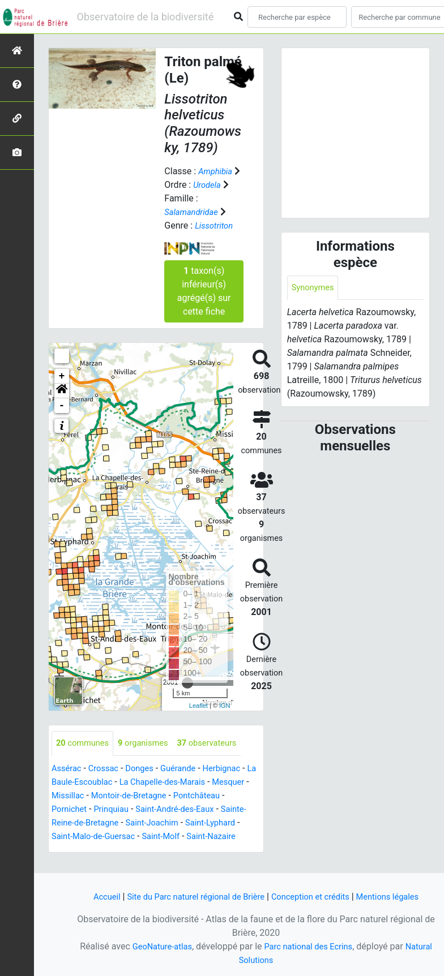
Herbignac (235, 769)
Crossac (107, 769)
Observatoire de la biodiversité (145, 17)
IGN (224, 705)
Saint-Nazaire (127, 850)
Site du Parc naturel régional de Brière (190, 896)
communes (85, 743)
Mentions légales (399, 896)
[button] (61, 391)
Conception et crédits (315, 896)
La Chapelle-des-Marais (189, 782)
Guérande (188, 769)
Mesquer (69, 796)
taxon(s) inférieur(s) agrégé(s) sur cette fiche (204, 291)
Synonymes (315, 288)
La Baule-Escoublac (95, 782)
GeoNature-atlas (157, 946)
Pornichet (129, 810)
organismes (150, 743)
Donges (146, 769)
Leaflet (198, 705)
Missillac (112, 796)
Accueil (93, 896)
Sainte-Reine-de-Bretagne (146, 823)
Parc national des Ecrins (310, 946)
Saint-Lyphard (120, 837)
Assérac (68, 769)
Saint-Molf (72, 850)
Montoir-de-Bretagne (177, 796)
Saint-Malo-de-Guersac (201, 837)
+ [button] (62, 376)
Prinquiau (174, 810)
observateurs (219, 743)
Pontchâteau (77, 810)
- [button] (62, 405)
